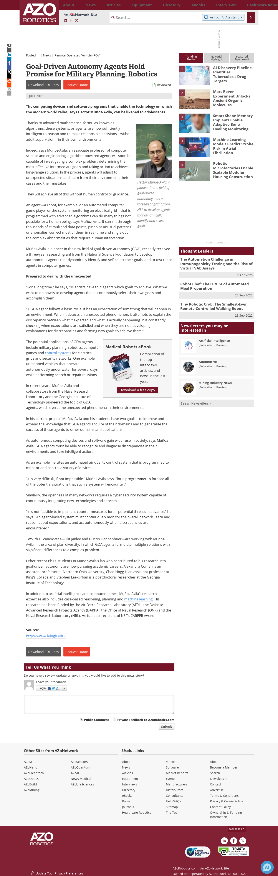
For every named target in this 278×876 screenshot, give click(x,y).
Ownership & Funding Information (226, 814)
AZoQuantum (80, 767)
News (47, 55)
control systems (58, 352)
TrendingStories (191, 58)
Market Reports (177, 773)
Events (170, 779)
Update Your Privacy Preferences (56, 870)
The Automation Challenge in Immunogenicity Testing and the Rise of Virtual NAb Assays (213, 263)
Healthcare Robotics (136, 812)
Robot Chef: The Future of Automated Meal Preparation (215, 284)
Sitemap (172, 807)
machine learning (138, 599)
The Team (173, 812)
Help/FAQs (173, 801)
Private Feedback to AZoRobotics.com (145, 720)
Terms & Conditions (224, 795)
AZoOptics (31, 779)
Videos (170, 762)
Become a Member (223, 767)
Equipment (130, 779)
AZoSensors (79, 762)
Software (172, 767)
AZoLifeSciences (82, 784)
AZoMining (32, 790)
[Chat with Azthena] (267, 867)
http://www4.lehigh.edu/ (46, 636)
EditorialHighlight (216, 58)
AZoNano (30, 767)
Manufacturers (177, 784)
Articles (127, 773)
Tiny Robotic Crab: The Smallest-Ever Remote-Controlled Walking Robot (210, 303)
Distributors (174, 790)
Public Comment (96, 720)
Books (126, 801)
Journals (128, 807)
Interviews (129, 784)
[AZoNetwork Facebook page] (71, 20)
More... (249, 5)
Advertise (217, 790)
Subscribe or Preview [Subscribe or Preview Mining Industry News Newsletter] (213, 383)
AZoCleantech (34, 773)
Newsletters (218, 779)
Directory (128, 790)
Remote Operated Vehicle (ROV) (77, 55)
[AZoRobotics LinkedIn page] (65, 20)
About (126, 762)
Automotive (208, 358)
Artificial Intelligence (214, 337)
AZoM (28, 762)
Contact (215, 784)
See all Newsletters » (196, 400)
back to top (237, 829)
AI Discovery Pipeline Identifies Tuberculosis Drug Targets (231, 71)
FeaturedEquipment (242, 58)
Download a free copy (137, 390)
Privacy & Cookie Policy (226, 801)
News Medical (81, 779)
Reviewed (164, 85)
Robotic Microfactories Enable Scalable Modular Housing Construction (233, 167)
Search (215, 773)
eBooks (127, 795)
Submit (166, 726)
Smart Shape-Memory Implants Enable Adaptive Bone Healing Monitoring (231, 121)
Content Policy (220, 807)
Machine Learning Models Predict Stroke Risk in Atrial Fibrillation (233, 143)
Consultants (174, 795)
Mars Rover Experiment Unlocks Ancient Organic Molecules (233, 95)
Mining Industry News (215, 379)
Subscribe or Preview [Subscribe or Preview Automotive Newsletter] (213, 362)
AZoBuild (30, 784)
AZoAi (75, 773)
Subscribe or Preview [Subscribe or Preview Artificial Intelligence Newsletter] (213, 341)
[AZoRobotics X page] (76, 20)
